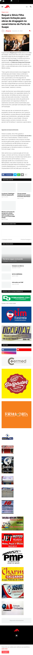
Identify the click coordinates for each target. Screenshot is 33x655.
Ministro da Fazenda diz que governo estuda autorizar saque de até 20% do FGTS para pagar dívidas (8, 214)
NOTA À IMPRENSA (17, 274)
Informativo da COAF (17, 282)
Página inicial (5, 12)
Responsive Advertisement (16, 620)
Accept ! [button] (5, 652)
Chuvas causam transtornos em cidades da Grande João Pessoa (23, 195)
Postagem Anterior (7, 239)
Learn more (4, 648)
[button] (2, 6)
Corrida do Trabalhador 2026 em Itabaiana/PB (8, 194)
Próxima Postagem (26, 239)
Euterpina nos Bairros (18, 266)
